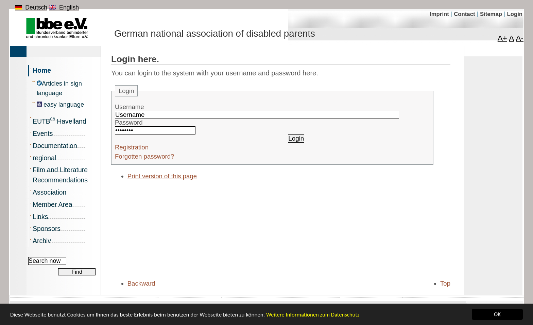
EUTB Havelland (59, 120)
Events (43, 133)
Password (129, 122)
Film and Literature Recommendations (60, 175)
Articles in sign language (59, 88)
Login (514, 14)
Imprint (440, 14)
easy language (60, 104)
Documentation (55, 145)
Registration (132, 147)
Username (129, 106)
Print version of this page (162, 176)
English (64, 7)
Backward (141, 283)
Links (40, 216)
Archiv (42, 241)
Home (42, 70)
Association (49, 192)
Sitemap (492, 14)
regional (44, 158)
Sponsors (47, 228)
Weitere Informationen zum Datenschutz (313, 314)
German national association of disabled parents (214, 33)
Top (445, 283)
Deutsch (31, 7)
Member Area (52, 204)
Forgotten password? (144, 156)
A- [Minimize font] (519, 38)
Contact (465, 14)
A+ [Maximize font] (502, 38)
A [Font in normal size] (511, 38)
